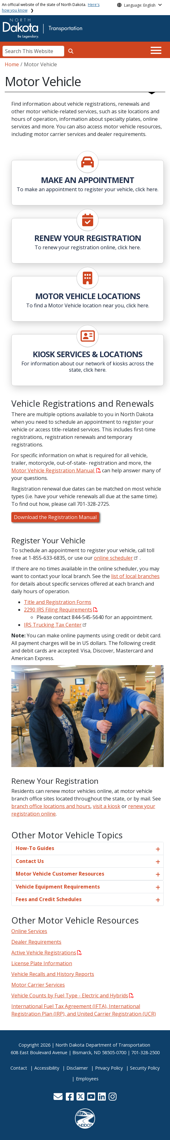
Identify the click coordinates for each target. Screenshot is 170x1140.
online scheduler (113, 557)
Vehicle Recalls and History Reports (52, 974)
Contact (18, 1068)
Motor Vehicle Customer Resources (60, 873)
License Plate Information (41, 963)
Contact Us (30, 861)
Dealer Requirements (36, 941)
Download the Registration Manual (55, 517)
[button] (58, 1098)
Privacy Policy (109, 1068)
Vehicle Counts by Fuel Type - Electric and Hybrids (72, 995)
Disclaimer (77, 1068)
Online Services (29, 931)
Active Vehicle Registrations (46, 952)
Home (12, 64)
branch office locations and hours (50, 806)
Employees (87, 1079)
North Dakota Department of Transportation (102, 1045)
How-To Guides (35, 848)
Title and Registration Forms (57, 602)
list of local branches (135, 576)
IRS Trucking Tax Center (53, 624)
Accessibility (46, 1068)
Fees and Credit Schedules (49, 899)
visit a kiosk (106, 806)
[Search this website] (71, 51)
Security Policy (145, 1068)
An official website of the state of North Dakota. (50, 7)
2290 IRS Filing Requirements (61, 609)
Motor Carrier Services (38, 984)
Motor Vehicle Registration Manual (56, 470)
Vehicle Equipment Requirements (58, 886)
